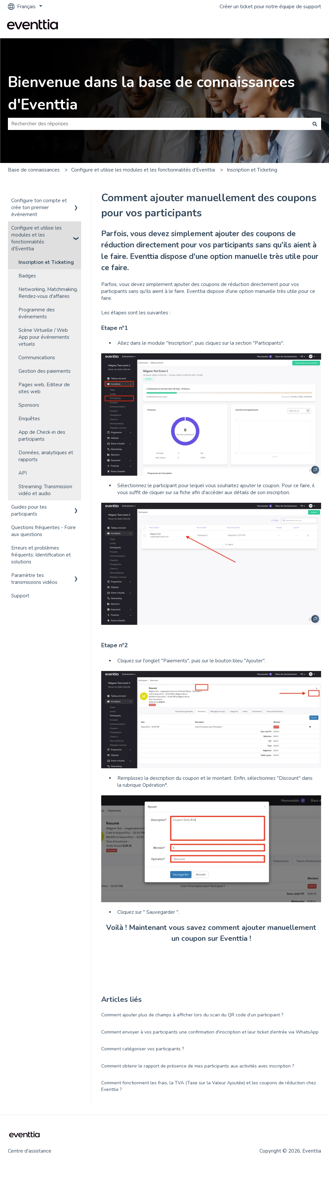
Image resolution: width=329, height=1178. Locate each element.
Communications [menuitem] (36, 357)
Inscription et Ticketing (252, 170)
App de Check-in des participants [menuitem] (41, 435)
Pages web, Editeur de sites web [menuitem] (44, 388)
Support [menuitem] (20, 595)
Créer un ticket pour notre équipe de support (270, 6)
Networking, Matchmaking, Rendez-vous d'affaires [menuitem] (48, 293)
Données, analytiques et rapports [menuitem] (45, 456)
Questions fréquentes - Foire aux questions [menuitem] (43, 531)
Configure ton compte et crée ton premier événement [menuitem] (39, 207)
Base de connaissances (34, 170)
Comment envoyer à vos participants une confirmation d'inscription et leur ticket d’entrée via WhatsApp (209, 1032)
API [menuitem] (22, 473)
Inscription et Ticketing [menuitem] (46, 262)
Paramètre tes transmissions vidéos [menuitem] (34, 579)
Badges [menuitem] (27, 275)
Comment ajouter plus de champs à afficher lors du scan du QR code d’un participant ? (192, 1015)
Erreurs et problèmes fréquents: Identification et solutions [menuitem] (41, 555)
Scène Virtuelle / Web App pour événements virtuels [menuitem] (43, 337)
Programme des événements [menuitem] (36, 313)
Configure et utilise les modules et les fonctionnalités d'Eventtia (143, 170)
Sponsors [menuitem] (28, 405)
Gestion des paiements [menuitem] (44, 371)
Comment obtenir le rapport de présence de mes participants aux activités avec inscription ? (197, 1066)
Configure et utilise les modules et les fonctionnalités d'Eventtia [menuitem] (36, 238)
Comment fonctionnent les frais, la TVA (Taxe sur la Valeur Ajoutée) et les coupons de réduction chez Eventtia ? (208, 1086)
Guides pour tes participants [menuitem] (29, 510)
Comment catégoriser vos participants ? (142, 1049)
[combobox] (158, 124)
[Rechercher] (315, 124)
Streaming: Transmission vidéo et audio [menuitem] (45, 490)
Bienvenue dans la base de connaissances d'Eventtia (151, 93)
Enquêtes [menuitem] (29, 418)
